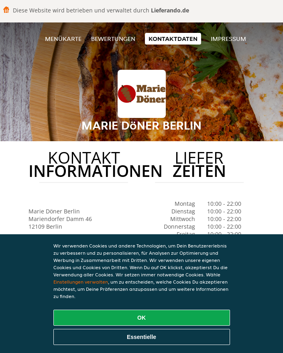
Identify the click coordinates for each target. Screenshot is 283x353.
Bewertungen (113, 38)
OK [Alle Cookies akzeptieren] (141, 317)
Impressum (228, 38)
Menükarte (63, 38)
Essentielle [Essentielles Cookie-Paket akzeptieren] (141, 337)
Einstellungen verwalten (80, 282)
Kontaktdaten (173, 38)
